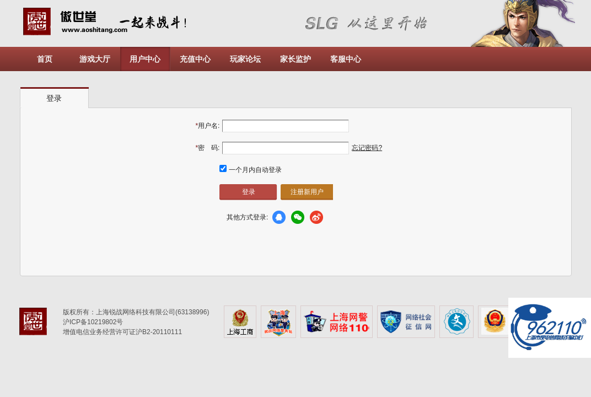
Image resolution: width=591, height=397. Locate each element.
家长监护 (295, 59)
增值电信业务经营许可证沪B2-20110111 (122, 332)
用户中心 (145, 59)
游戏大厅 (94, 59)
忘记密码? (367, 148)
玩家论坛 (245, 59)
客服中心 (345, 59)
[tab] (54, 98)
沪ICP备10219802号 (93, 322)
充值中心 (195, 59)
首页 (44, 59)
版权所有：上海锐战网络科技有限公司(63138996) (136, 312)
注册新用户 (307, 192)
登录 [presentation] (54, 98)
